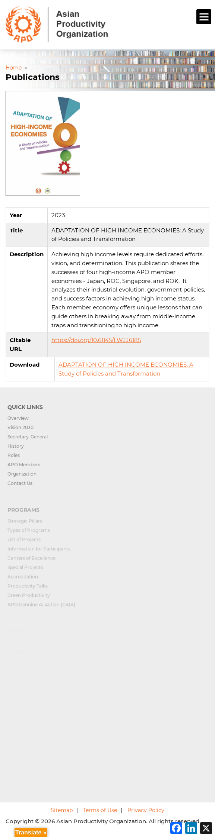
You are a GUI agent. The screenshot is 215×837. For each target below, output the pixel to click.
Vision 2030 (20, 431)
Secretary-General (27, 440)
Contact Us (19, 487)
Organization (22, 477)
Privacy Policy (145, 810)
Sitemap (62, 810)
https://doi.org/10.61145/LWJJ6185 (96, 340)
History (15, 450)
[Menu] (203, 16)
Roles (13, 459)
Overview (18, 422)
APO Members (23, 468)
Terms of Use (100, 810)
